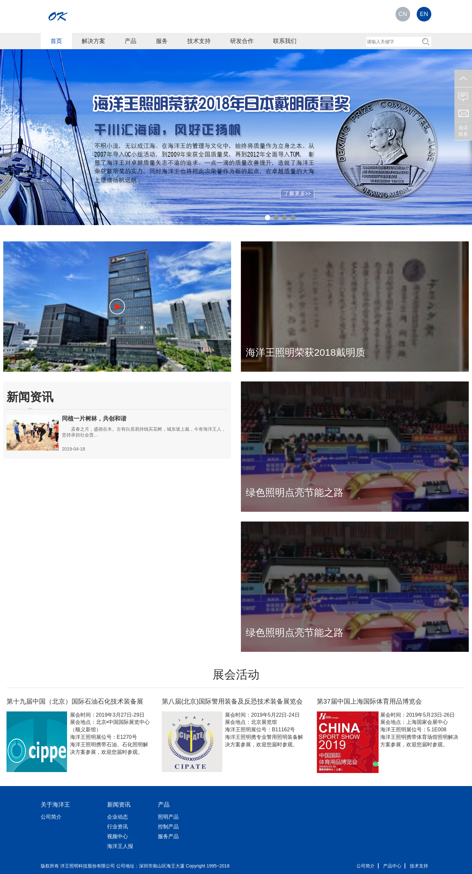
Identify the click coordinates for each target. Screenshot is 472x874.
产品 (130, 41)
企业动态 (117, 817)
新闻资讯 (119, 804)
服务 (162, 41)
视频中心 (117, 836)
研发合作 (242, 41)
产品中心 (392, 865)
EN (424, 14)
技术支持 (199, 41)
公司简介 (51, 817)
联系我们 (285, 41)
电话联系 (463, 131)
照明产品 (168, 817)
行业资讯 (117, 826)
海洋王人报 (120, 846)
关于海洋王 (55, 804)
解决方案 (93, 41)
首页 (56, 41)
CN (403, 14)
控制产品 (168, 826)
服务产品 (168, 836)
